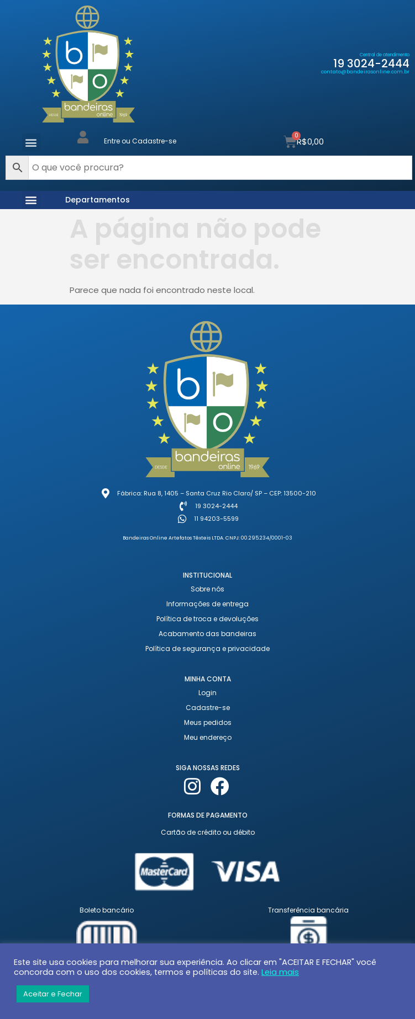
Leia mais (280, 972)
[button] (31, 143)
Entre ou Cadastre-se (140, 141)
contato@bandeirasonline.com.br (365, 71)
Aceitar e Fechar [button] (52, 994)
